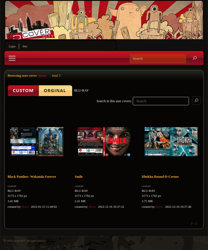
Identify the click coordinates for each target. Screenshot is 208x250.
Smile (79, 177)
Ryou (42, 76)
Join (24, 46)
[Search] (157, 58)
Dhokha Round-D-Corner (160, 177)
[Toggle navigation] (12, 58)
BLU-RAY (14, 190)
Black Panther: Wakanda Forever (32, 177)
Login (12, 46)
